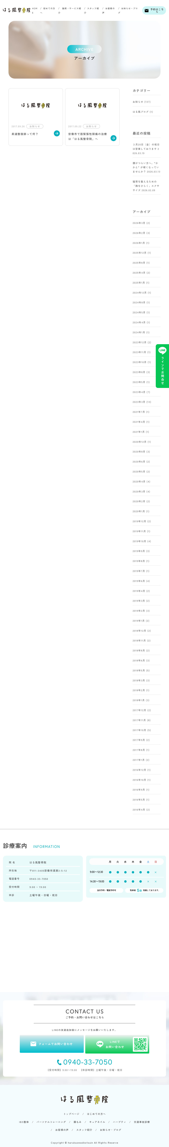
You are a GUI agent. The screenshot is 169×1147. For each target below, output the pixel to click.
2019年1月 (139, 620)
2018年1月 (139, 700)
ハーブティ (119, 1122)
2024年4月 (139, 322)
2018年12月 (139, 630)
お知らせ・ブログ (110, 1130)
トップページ (71, 1114)
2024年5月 (139, 312)
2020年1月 (139, 511)
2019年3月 (139, 600)
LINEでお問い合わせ (127, 1044)
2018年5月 (139, 670)
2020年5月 (139, 471)
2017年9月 (139, 740)
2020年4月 (139, 481)
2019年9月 (139, 551)
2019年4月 (139, 591)
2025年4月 (139, 272)
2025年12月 (140, 252)
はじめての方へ (96, 1114)
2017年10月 (139, 730)
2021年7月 (139, 412)
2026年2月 (139, 233)
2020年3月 (139, 491)
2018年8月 (139, 650)
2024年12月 (140, 292)
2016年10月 (139, 780)
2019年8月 (139, 561)
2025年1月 (139, 282)
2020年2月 (139, 501)
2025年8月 (139, 262)
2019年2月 (139, 610)
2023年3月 (139, 402)
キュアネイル (97, 1122)
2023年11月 (139, 352)
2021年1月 (139, 431)
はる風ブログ (141, 111)
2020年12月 (140, 441)
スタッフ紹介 (84, 1130)
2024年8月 (139, 302)
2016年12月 (139, 770)
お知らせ (138, 101)
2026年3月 (139, 223)
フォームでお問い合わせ (56, 1044)
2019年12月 (139, 521)
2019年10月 (139, 541)
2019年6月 (139, 581)
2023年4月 (139, 392)
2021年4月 (139, 422)
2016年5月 (139, 799)
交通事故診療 (142, 1122)
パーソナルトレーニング (51, 1122)
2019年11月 (139, 531)
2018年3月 (139, 680)
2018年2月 (139, 690)
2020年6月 (139, 461)
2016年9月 (139, 789)
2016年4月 (139, 809)
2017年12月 (139, 710)
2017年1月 (139, 760)
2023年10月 (140, 362)
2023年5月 (139, 382)
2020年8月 (139, 451)
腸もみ (78, 1122)
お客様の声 (62, 1130)
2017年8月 (139, 750)
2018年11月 (139, 640)
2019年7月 (139, 571)
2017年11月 (139, 720)
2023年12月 (140, 342)
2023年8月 (139, 372)
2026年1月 (139, 243)
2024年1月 (139, 332)
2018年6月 (139, 660)
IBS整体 (24, 1122)
